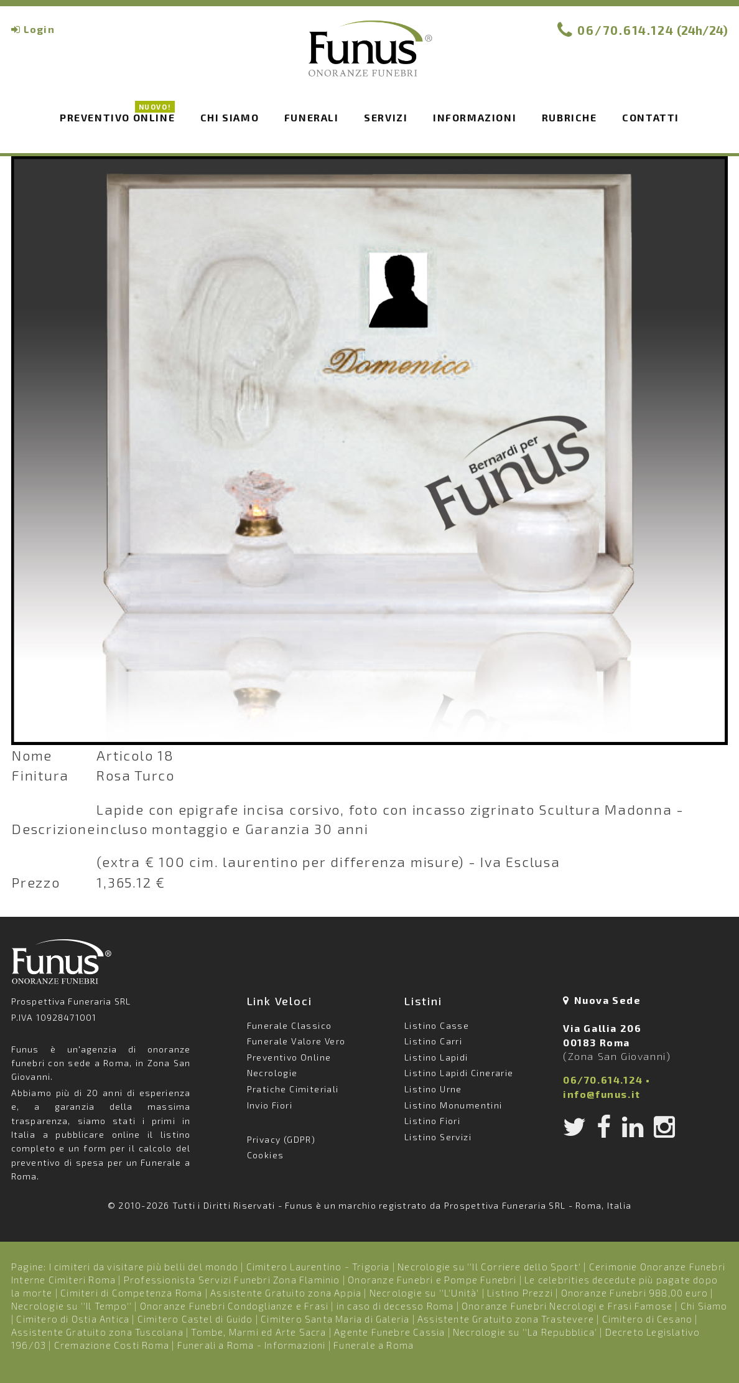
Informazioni (474, 117)
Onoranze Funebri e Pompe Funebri (432, 1279)
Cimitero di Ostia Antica (72, 1318)
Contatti (650, 117)
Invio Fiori (269, 1105)
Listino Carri (433, 1041)
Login (39, 29)
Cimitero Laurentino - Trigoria (318, 1266)
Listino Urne (433, 1089)
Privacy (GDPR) (281, 1139)
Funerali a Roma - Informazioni (251, 1345)
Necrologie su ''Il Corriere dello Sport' (489, 1266)
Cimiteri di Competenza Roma (131, 1292)
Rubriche (569, 117)
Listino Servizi (438, 1137)
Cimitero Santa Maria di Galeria (335, 1318)
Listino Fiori (432, 1120)
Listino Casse (436, 1025)
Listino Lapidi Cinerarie (459, 1072)
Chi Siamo (704, 1305)
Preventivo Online (117, 116)
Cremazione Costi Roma (111, 1345)
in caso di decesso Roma (395, 1305)
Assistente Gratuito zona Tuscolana (97, 1332)
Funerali (311, 117)
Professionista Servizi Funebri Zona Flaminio (232, 1279)
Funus (369, 56)
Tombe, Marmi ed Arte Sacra (258, 1332)
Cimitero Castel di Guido (195, 1318)
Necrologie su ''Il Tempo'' (71, 1305)
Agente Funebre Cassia (389, 1332)
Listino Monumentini (453, 1105)
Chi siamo (229, 117)
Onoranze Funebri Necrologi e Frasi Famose (567, 1305)
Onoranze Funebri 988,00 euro (635, 1292)
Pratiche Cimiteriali (293, 1089)
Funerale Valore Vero (296, 1041)
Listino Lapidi (436, 1057)
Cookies (265, 1155)
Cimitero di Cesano (647, 1318)
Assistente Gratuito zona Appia (285, 1292)
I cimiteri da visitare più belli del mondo (143, 1266)
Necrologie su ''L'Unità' (425, 1292)
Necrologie (272, 1072)
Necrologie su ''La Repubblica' (525, 1332)
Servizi (385, 117)
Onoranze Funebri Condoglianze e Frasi (234, 1305)
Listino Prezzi (520, 1292)
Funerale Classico (289, 1025)
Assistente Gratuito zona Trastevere (505, 1318)
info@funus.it (602, 1094)
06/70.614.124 (625, 30)
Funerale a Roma (373, 1345)
